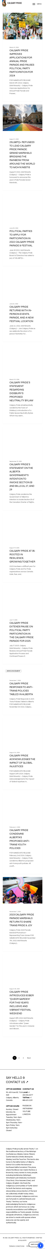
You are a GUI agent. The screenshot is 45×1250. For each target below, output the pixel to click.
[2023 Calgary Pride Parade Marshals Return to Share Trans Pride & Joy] (22, 914)
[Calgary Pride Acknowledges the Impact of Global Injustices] (22, 754)
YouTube (26, 1111)
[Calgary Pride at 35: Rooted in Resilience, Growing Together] (22, 547)
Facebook (27, 1106)
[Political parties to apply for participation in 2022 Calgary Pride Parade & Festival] (22, 230)
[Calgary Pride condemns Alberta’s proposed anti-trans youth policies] (22, 833)
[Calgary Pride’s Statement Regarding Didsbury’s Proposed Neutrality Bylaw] (22, 384)
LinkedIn (26, 1114)
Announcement (13, 108)
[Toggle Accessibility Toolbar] (40, 1245)
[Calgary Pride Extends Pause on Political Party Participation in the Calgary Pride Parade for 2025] (22, 624)
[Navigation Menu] (37, 4)
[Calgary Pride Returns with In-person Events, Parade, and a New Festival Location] (22, 305)
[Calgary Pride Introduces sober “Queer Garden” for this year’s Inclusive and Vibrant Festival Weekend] (22, 995)
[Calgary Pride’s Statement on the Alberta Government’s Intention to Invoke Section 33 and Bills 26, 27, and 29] (22, 468)
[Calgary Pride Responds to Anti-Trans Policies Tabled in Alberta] (22, 691)
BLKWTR (23, 1240)
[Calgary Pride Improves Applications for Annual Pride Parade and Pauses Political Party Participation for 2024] (22, 57)
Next (29, 1058)
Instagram (27, 1108)
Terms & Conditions (16, 1246)
